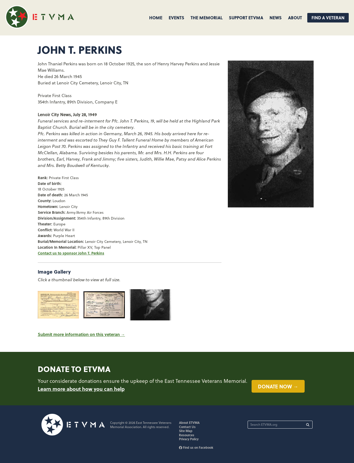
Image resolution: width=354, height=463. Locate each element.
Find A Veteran (327, 18)
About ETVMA (189, 422)
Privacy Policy (189, 439)
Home (155, 18)
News (276, 18)
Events (176, 18)
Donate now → (278, 386)
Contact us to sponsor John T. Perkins (71, 253)
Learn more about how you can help (81, 388)
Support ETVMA (246, 18)
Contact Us (187, 426)
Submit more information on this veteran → (81, 334)
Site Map (185, 430)
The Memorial (207, 18)
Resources (186, 435)
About (295, 18)
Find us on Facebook (196, 447)
